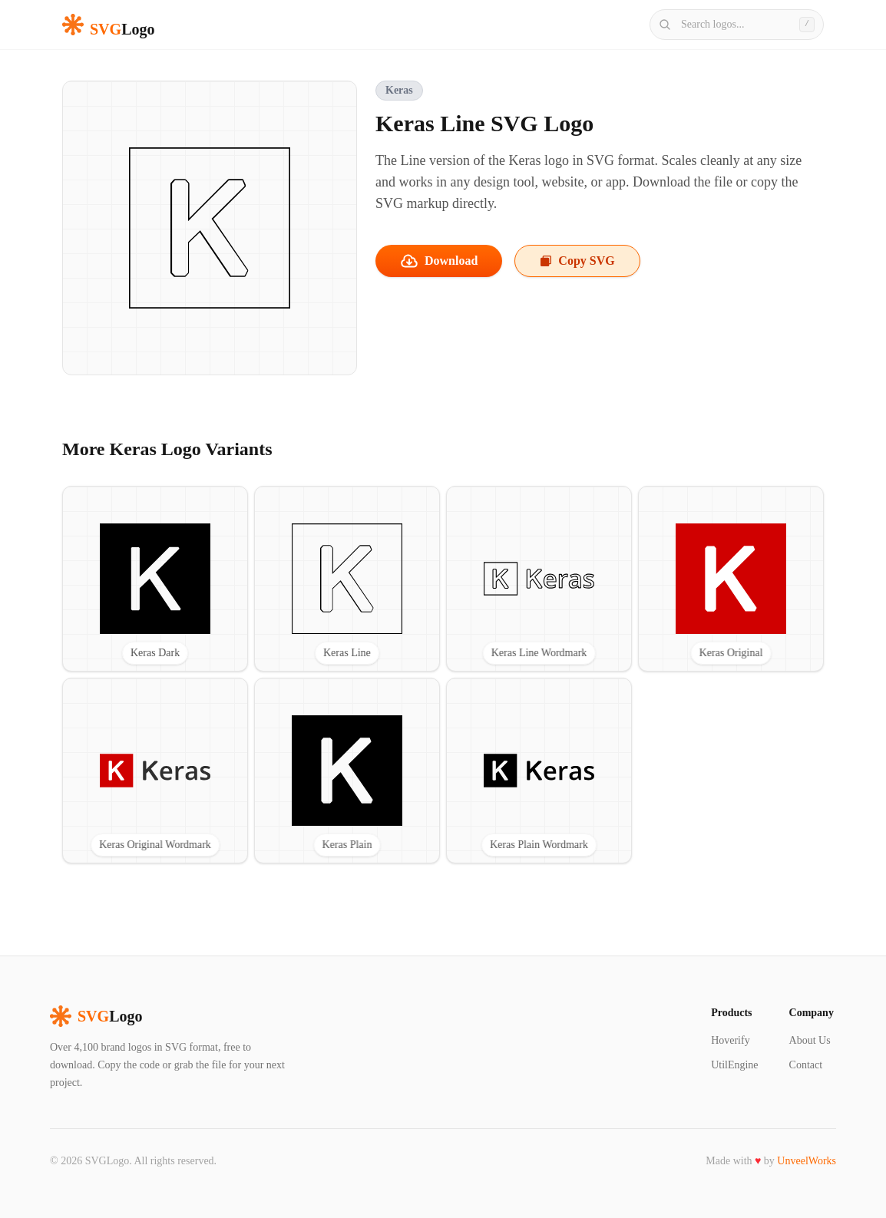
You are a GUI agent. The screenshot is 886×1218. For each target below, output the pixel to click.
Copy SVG (577, 260)
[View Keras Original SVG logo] (731, 579)
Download (439, 261)
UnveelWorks (806, 1161)
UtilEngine (734, 1065)
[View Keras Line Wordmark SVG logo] (539, 579)
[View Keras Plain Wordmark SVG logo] (539, 770)
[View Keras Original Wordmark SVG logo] (155, 770)
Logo (96, 1016)
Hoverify (730, 1040)
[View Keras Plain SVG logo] (347, 770)
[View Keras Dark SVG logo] (155, 579)
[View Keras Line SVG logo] (347, 579)
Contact (806, 1065)
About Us (810, 1040)
